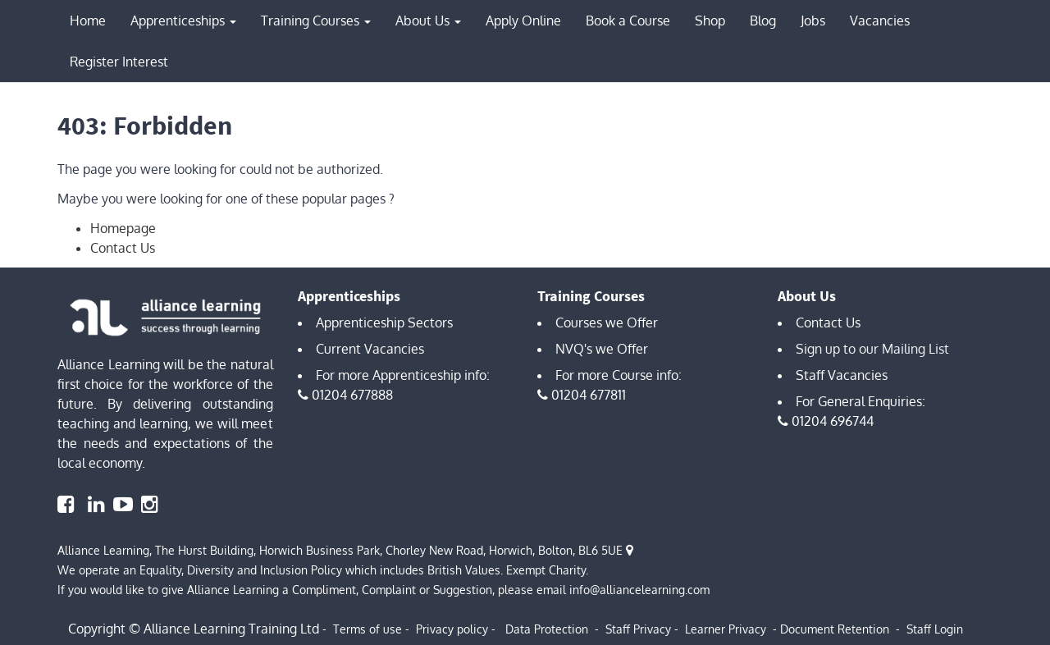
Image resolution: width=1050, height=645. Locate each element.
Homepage (123, 228)
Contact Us (122, 248)
